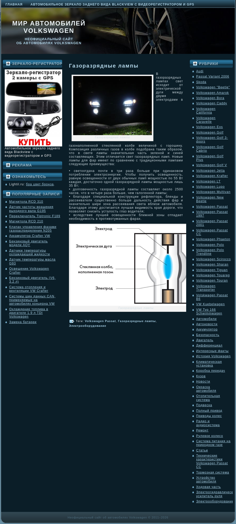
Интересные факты (212, 351)
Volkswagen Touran (212, 280)
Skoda (201, 82)
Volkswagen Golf (209, 132)
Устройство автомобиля (206, 479)
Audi (199, 71)
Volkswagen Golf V (211, 165)
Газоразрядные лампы (104, 66)
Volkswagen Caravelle (206, 120)
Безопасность (207, 335)
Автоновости (207, 324)
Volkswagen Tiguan (212, 270)
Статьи (202, 450)
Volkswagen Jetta (210, 170)
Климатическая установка (209, 363)
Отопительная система (208, 397)
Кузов (201, 376)
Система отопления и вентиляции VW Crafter (28, 289)
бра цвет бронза (40, 184)
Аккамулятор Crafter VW (29, 236)
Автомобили (206, 319)
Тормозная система (212, 472)
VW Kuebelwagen (210, 304)
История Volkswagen (213, 356)
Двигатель (204, 340)
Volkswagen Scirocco (213, 259)
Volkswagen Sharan (212, 264)
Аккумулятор (207, 329)
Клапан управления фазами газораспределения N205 (32, 228)
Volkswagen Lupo (210, 187)
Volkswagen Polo (210, 245)
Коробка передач (210, 371)
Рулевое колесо (209, 436)
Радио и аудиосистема (208, 423)
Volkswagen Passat (100, 321)
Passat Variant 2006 (212, 76)
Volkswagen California (206, 110)
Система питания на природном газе (213, 443)
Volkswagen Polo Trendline (210, 252)
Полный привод (209, 411)
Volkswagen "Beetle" (213, 87)
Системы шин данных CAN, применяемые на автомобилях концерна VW (32, 300)
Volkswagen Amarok (212, 93)
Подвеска (204, 405)
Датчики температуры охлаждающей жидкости (29, 252)
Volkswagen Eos (209, 127)
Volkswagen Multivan (213, 192)
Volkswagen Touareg (213, 275)
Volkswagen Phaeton (213, 239)
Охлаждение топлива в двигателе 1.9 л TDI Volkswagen (28, 313)
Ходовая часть (208, 487)
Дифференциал (209, 345)
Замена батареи (23, 322)
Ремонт (202, 430)
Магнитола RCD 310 (26, 202)
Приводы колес (209, 416)
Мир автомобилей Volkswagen (49, 27)
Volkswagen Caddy (211, 103)
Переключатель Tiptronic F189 (34, 216)
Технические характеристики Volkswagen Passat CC (212, 461)
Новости (203, 381)
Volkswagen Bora (210, 98)
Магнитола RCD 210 (26, 221)
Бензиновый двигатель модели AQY (28, 243)
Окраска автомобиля (206, 389)
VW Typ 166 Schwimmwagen (209, 311)
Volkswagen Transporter (206, 288)
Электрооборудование (87, 325)
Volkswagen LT (208, 181)
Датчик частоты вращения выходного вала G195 (31, 208)
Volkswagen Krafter (212, 176)
